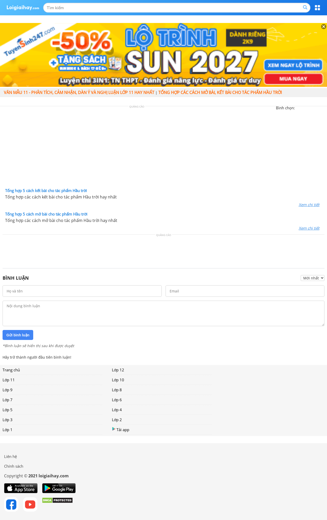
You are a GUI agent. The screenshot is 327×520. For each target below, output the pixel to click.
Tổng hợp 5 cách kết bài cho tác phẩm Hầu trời (46, 190)
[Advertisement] (163, 148)
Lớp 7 (8, 399)
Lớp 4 (117, 409)
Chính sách (13, 466)
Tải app (120, 429)
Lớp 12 (118, 369)
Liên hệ (10, 456)
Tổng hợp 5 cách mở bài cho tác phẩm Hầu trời (46, 214)
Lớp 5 (8, 409)
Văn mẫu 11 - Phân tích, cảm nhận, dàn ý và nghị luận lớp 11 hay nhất (79, 92)
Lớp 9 (8, 389)
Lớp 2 (117, 419)
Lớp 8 (117, 389)
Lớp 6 (117, 399)
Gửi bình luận (17, 335)
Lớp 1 (8, 429)
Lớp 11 (9, 379)
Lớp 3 (8, 419)
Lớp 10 (118, 379)
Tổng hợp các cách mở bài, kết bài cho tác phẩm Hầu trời (220, 92)
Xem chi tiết (309, 204)
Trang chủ (11, 369)
